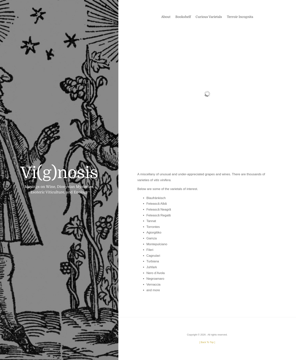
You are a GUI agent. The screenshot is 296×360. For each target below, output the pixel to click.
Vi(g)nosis (59, 173)
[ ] (207, 342)
